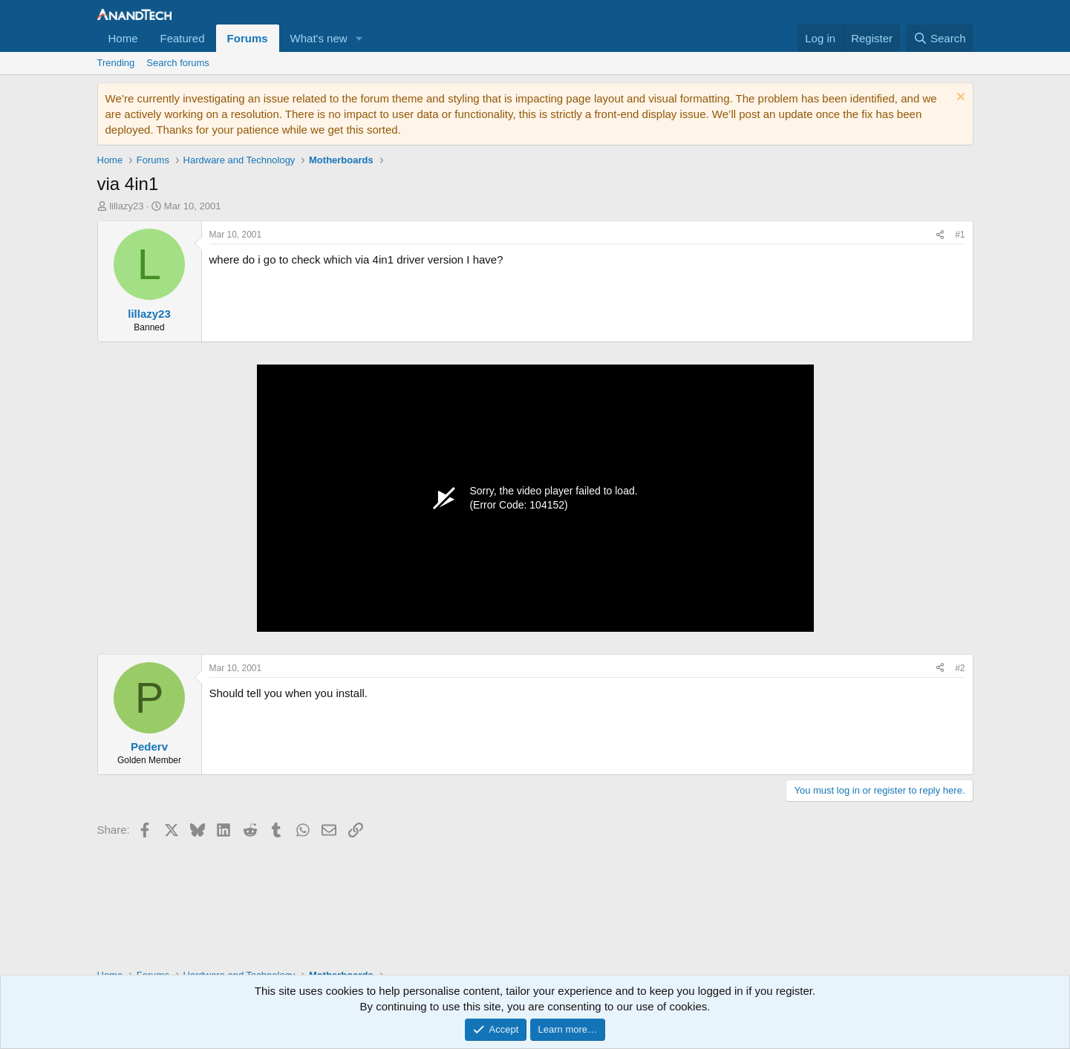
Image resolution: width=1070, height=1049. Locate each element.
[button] (359, 38)
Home (123, 38)
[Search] (939, 38)
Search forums (177, 62)
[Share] (940, 235)
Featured (182, 38)
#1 (960, 234)
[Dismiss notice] (959, 98)
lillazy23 (126, 206)
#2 (960, 668)
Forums (247, 38)
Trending (116, 62)
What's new (319, 38)
